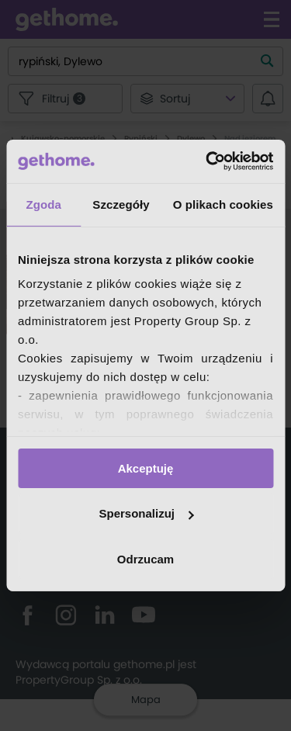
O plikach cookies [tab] (223, 203)
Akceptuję (146, 467)
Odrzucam (145, 559)
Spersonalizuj (146, 513)
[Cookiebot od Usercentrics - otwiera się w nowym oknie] (207, 161)
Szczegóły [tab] (120, 203)
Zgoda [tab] (43, 203)
